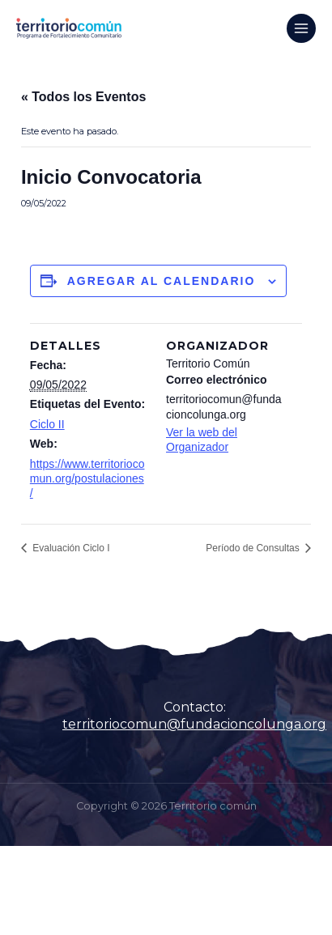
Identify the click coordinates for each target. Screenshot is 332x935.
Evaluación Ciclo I (70, 548)
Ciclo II (47, 424)
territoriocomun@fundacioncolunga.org (194, 724)
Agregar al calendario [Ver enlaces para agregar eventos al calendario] (161, 280)
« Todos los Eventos (83, 97)
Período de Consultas (254, 548)
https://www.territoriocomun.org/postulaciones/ (87, 478)
